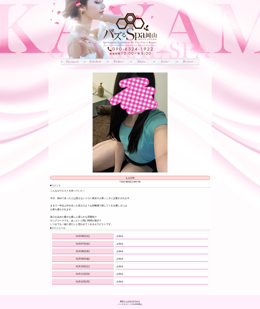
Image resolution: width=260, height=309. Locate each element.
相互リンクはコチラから (130, 301)
